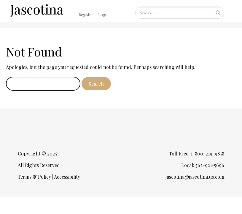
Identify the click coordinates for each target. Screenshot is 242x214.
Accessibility (67, 177)
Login (103, 14)
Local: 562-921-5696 (202, 165)
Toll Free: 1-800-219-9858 (196, 153)
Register (86, 14)
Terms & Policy (34, 177)
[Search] (218, 12)
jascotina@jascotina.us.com (194, 177)
